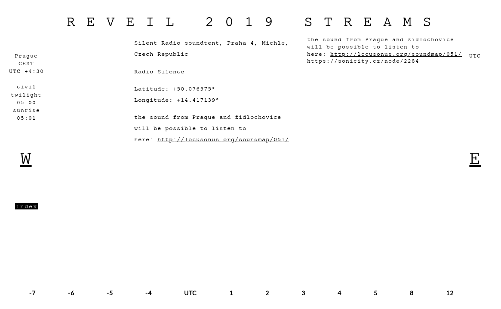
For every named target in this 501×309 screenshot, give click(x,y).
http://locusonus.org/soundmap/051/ (223, 139)
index (26, 206)
